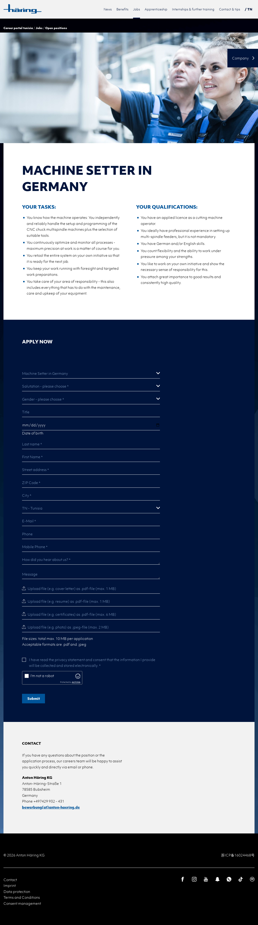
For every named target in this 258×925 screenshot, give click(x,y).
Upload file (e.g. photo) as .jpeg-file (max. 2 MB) (68, 627)
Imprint (9, 885)
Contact (10, 879)
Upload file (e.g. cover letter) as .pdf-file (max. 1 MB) (72, 588)
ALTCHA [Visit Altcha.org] (76, 682)
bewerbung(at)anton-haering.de (51, 807)
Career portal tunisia (18, 28)
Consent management (22, 903)
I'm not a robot (42, 675)
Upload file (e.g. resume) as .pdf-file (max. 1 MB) (69, 601)
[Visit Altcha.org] (77, 676)
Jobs (39, 28)
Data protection (16, 891)
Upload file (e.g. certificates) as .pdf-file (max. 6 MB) (72, 614)
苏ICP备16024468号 (238, 855)
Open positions (56, 28)
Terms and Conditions (21, 897)
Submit (33, 698)
